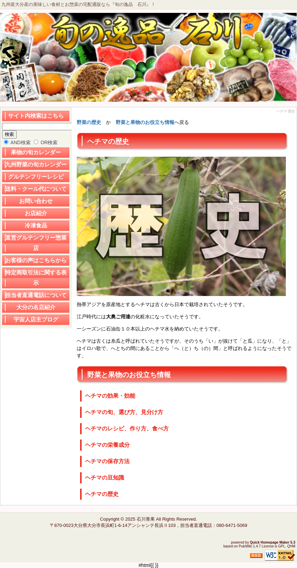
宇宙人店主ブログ (36, 319)
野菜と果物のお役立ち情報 (145, 122)
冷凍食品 (36, 225)
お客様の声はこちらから (36, 260)
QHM (291, 546)
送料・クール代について (36, 189)
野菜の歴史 (89, 122)
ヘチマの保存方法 (107, 461)
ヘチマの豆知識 (104, 478)
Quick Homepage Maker (269, 542)
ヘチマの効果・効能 (110, 396)
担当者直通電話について (36, 295)
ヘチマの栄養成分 (107, 445)
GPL (281, 546)
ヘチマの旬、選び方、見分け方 (124, 412)
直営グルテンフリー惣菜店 (36, 243)
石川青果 (146, 519)
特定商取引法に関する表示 (36, 278)
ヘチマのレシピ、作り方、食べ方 (127, 428)
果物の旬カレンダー (36, 152)
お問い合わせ (36, 201)
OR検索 (46, 142)
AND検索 (17, 142)
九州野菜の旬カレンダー (36, 165)
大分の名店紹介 (35, 307)
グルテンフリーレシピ (36, 177)
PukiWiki (245, 546)
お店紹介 (36, 213)
